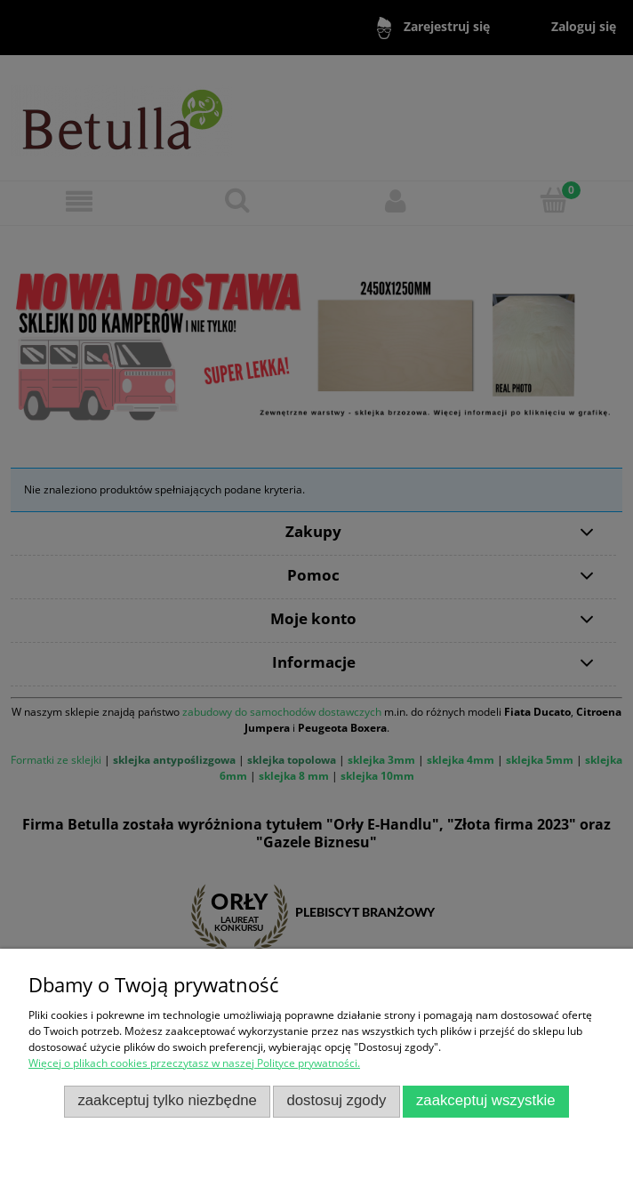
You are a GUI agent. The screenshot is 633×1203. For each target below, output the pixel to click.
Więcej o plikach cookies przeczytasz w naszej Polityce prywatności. (194, 1063)
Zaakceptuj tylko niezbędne (167, 1100)
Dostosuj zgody (336, 1100)
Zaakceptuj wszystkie (486, 1100)
